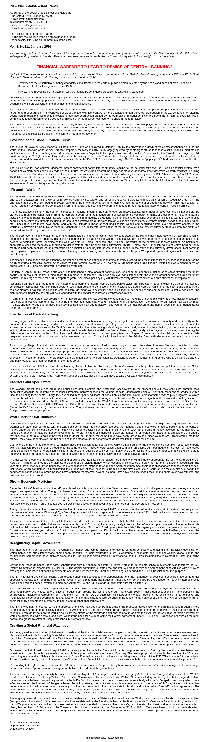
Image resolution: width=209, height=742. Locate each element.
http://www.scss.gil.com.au (33, 28)
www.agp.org (115, 737)
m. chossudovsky (96, 737)
